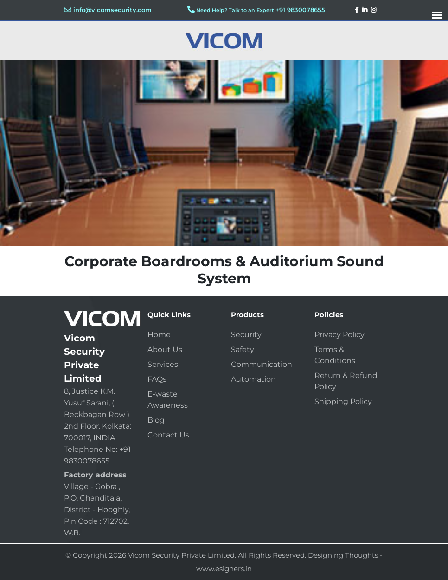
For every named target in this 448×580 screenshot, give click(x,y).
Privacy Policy (339, 334)
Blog (156, 420)
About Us (164, 349)
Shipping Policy (343, 401)
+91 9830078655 (300, 9)
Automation (253, 379)
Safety (242, 349)
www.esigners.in (224, 568)
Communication (261, 364)
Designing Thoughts (343, 555)
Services (162, 364)
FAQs (156, 379)
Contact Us (168, 434)
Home (159, 334)
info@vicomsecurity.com (112, 9)
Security (246, 334)
